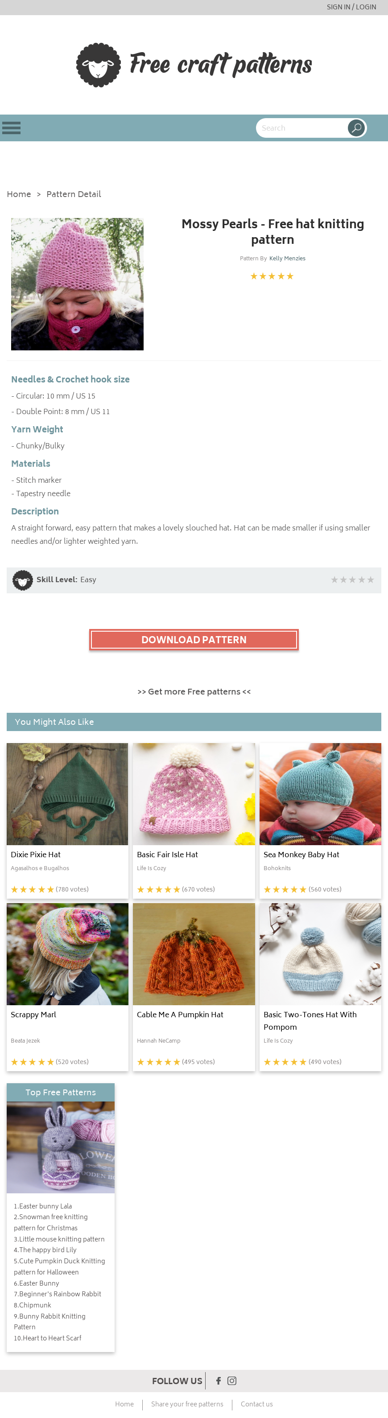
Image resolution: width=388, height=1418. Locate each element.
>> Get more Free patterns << (194, 692)
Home (19, 195)
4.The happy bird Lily (45, 1250)
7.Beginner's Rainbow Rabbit (57, 1295)
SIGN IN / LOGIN (351, 7)
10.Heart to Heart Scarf (47, 1339)
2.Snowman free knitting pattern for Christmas (51, 1223)
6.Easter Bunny (36, 1284)
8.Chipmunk (32, 1306)
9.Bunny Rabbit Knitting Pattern (50, 1323)
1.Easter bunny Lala (43, 1207)
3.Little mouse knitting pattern (59, 1240)
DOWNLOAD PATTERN (194, 641)
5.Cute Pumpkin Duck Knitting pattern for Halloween (59, 1267)
